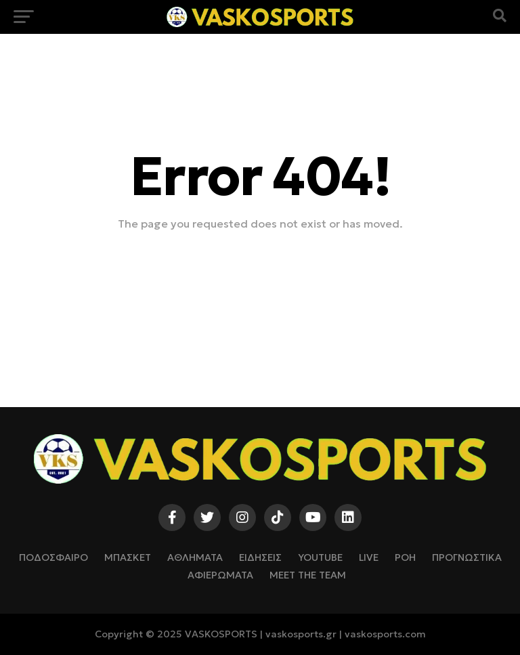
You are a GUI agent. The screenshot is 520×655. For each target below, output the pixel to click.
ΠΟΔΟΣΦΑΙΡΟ (53, 557)
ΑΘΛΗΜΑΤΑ (195, 557)
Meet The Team (307, 575)
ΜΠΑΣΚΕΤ (127, 557)
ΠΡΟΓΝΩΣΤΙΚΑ (467, 557)
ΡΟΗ (405, 557)
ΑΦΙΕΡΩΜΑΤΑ (220, 575)
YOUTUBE (320, 557)
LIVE (368, 557)
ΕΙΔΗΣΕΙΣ (260, 557)
